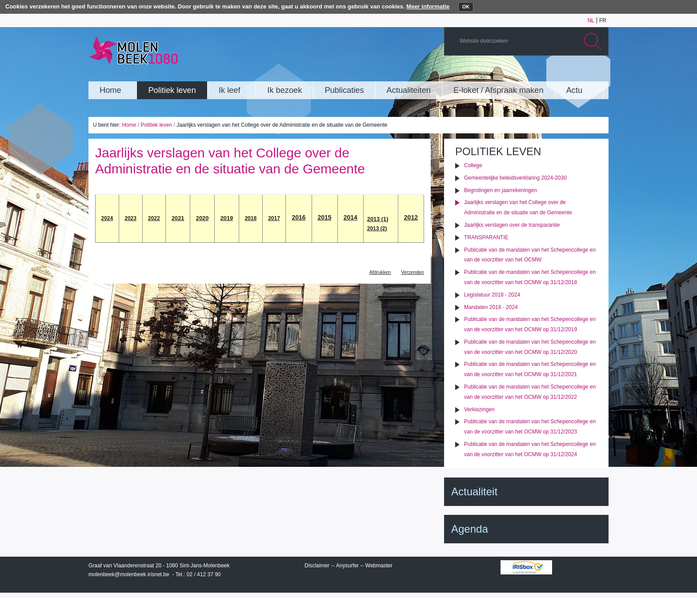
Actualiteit (474, 492)
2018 (250, 218)
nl (591, 20)
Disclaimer (316, 565)
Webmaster (379, 565)
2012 (411, 217)
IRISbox (526, 567)
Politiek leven (156, 125)
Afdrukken (380, 272)
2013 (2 (376, 228)
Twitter (572, 72)
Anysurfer (347, 565)
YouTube (546, 72)
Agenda (469, 529)
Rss (599, 72)
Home (129, 125)
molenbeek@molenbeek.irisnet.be (128, 574)
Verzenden (412, 272)
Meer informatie (427, 6)
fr (602, 20)
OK (466, 6)
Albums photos (559, 72)
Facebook (586, 72)
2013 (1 (376, 219)
